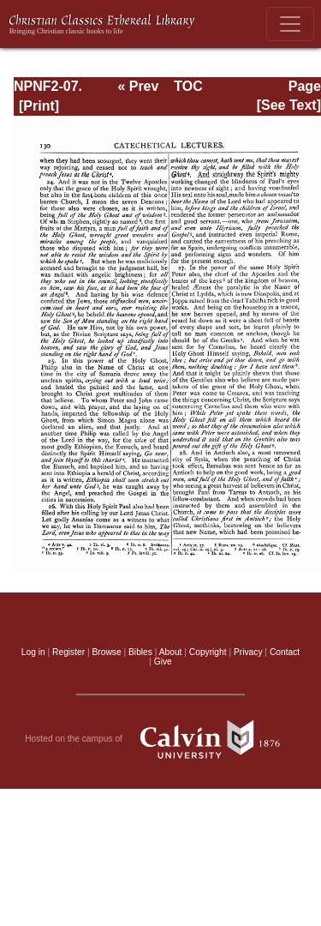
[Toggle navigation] (290, 24)
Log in (33, 652)
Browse (107, 652)
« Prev (137, 86)
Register (68, 652)
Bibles (140, 652)
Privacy (248, 652)
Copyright (208, 652)
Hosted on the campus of (160, 739)
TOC (188, 86)
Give (163, 661)
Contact (285, 652)
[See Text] (289, 105)
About (170, 652)
